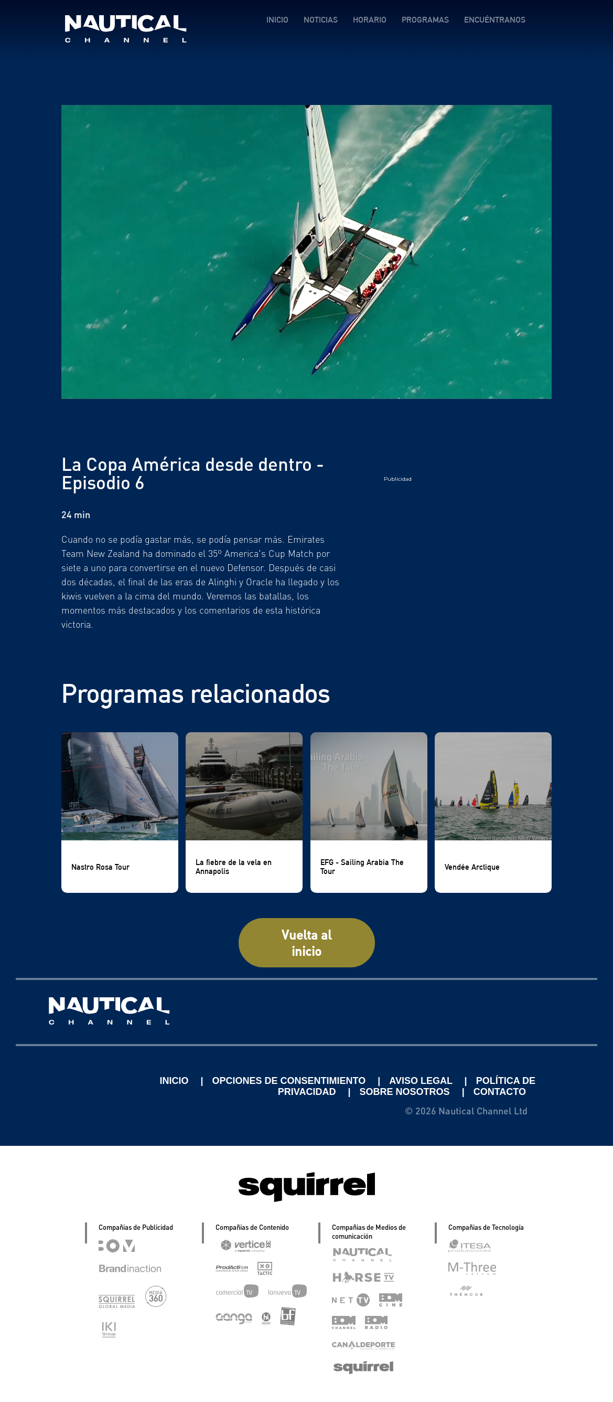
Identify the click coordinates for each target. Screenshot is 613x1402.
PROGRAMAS (425, 20)
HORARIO (369, 20)
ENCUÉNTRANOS (494, 20)
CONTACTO (500, 1092)
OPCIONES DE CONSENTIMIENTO (290, 1081)
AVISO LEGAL (422, 1081)
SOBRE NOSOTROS (406, 1092)
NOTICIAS (321, 20)
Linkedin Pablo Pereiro (91, 1081)
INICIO (277, 20)
